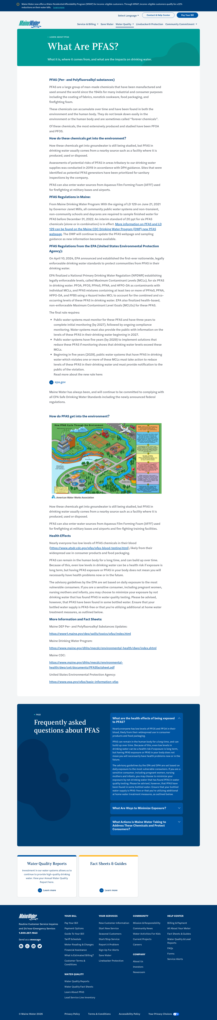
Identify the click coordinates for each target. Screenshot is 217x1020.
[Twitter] (39, 946)
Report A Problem (109, 944)
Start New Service (109, 928)
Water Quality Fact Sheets (78, 986)
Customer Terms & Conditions (74, 962)
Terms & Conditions (99, 1013)
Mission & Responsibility (146, 923)
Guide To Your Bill (74, 933)
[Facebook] (21, 946)
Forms (170, 953)
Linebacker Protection (111, 960)
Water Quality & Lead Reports (179, 940)
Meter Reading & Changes (79, 944)
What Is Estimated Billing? (79, 955)
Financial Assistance (75, 949)
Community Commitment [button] (180, 24)
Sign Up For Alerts (109, 949)
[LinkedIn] (33, 946)
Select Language (127, 15)
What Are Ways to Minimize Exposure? (139, 808)
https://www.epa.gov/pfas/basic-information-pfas (83, 681)
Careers (137, 944)
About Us (138, 961)
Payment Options (74, 928)
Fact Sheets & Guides (179, 933)
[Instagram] (27, 946)
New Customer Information (114, 923)
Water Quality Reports (76, 981)
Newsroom (139, 972)
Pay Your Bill (187, 15)
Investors (138, 966)
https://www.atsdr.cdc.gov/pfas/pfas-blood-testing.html (89, 548)
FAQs (170, 948)
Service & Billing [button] (86, 24)
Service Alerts (175, 959)
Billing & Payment (177, 923)
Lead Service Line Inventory (79, 997)
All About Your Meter (179, 928)
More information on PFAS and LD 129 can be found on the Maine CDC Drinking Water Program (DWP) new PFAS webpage (105, 229)
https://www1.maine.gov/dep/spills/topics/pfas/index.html (90, 633)
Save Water (107, 24)
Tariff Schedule (72, 939)
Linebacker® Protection (149, 24)
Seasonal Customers (110, 933)
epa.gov (60, 382)
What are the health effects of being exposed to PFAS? (144, 720)
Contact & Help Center (158, 15)
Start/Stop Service (109, 939)
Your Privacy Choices (163, 1014)
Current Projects (142, 939)
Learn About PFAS (74, 992)
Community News (143, 928)
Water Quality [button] (124, 24)
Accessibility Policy (129, 1013)
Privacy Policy (72, 1013)
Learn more (58, 7)
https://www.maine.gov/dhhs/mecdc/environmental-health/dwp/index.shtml (103, 648)
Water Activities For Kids (147, 933)
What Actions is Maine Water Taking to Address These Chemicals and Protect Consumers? (139, 825)
